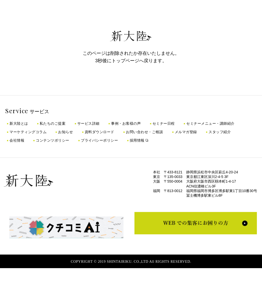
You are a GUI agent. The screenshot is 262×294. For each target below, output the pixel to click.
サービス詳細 (88, 123)
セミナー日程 (163, 123)
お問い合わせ (181, 14)
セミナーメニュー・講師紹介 (210, 123)
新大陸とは (18, 123)
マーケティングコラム (28, 132)
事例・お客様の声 (126, 123)
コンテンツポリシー (52, 140)
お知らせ (65, 132)
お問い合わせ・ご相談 (144, 132)
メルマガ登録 (186, 132)
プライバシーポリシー (99, 140)
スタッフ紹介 (220, 132)
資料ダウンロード (99, 132)
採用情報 (159, 14)
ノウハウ (140, 14)
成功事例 (95, 14)
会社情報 (16, 140)
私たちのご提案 (53, 123)
